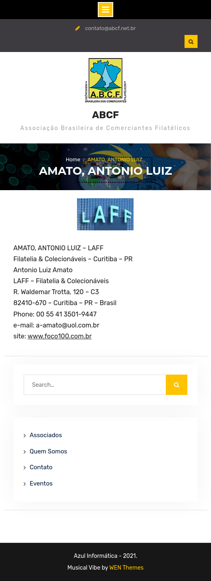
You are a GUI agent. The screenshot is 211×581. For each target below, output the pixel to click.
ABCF (105, 115)
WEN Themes (126, 567)
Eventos (41, 483)
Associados (46, 435)
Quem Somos (48, 451)
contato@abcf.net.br (110, 28)
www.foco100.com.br (60, 336)
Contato (41, 467)
